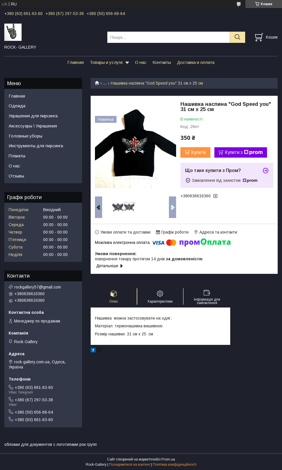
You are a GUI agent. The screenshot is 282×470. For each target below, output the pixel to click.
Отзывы (16, 175)
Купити (198, 152)
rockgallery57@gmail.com (37, 287)
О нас (140, 62)
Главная (75, 62)
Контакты (162, 62)
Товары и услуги (106, 62)
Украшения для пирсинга (33, 115)
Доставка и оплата (195, 62)
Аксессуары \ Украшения (33, 125)
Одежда (17, 105)
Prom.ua (168, 459)
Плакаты (17, 155)
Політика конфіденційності (175, 465)
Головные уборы (25, 135)
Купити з (244, 152)
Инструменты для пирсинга (36, 145)
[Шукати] (237, 37)
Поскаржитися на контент (129, 465)
